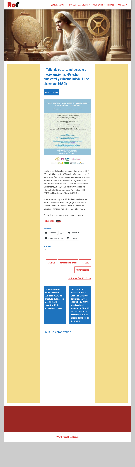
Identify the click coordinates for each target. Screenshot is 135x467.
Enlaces (110, 4)
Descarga (58, 240)
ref (90, 300)
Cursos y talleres (51, 111)
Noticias (72, 4)
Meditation (73, 462)
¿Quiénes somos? (58, 4)
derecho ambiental (68, 285)
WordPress (61, 462)
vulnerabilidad (82, 292)
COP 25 (51, 285)
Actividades (83, 4)
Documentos (98, 4)
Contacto (122, 4)
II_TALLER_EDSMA (49, 240)
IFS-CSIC (85, 285)
